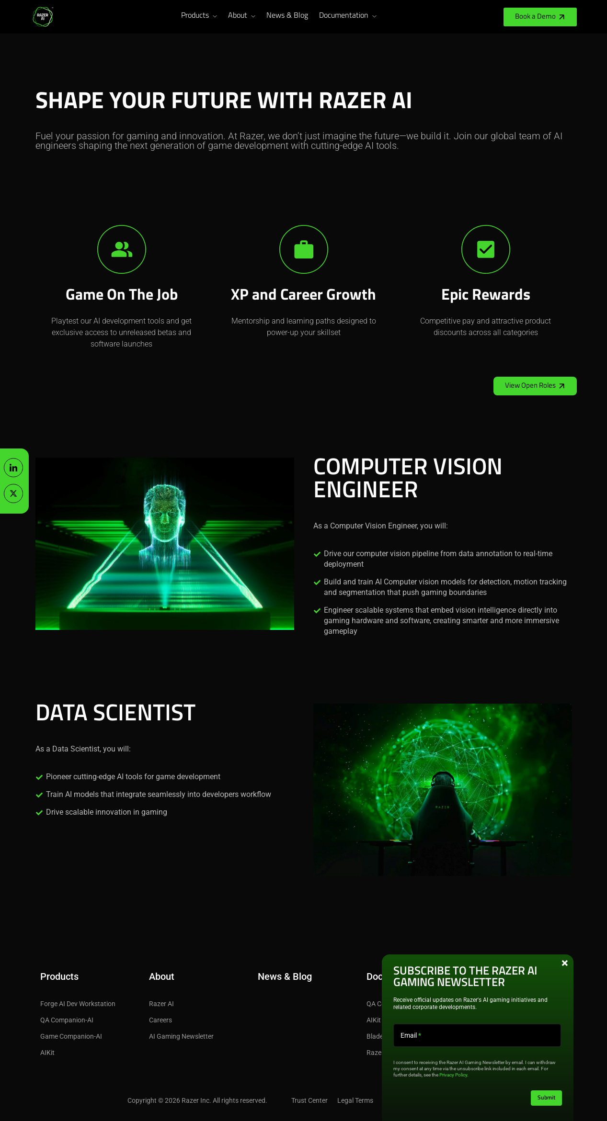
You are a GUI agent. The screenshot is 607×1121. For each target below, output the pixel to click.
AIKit (47, 1052)
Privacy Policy (453, 1074)
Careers (160, 1020)
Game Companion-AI (71, 1036)
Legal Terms (355, 1100)
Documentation (343, 16)
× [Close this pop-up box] (565, 963)
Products (195, 16)
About (237, 16)
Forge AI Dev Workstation (77, 1004)
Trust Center (309, 1100)
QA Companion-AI (66, 1020)
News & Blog (287, 16)
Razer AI (161, 1004)
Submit (546, 1098)
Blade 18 (379, 1036)
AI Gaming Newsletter (181, 1036)
